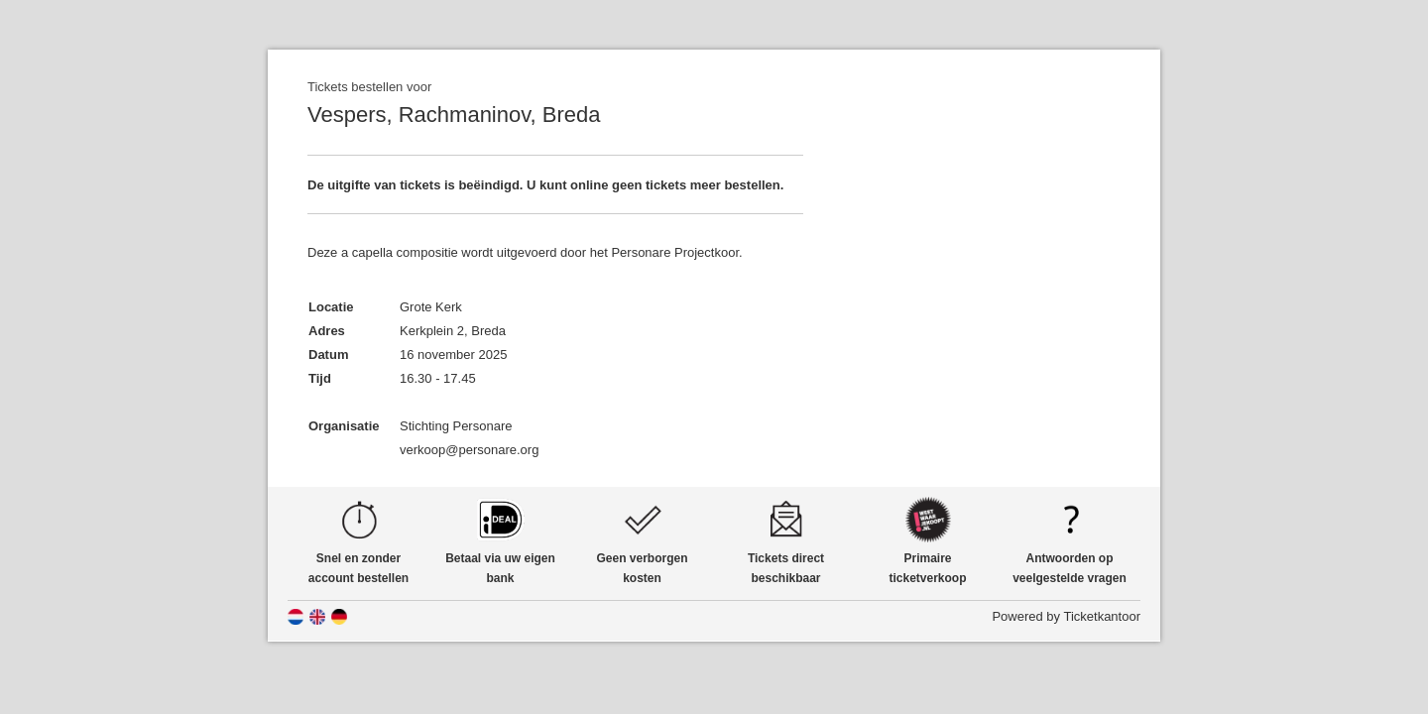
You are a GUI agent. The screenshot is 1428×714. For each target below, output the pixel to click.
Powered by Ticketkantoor (1066, 616)
